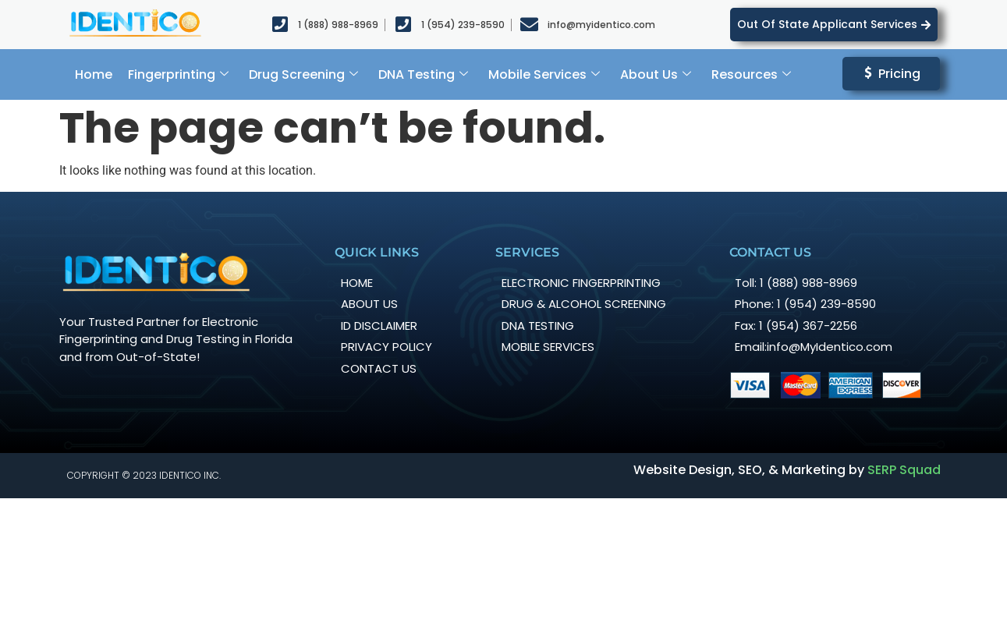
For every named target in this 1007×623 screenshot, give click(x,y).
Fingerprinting (178, 74)
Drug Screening (303, 74)
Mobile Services (544, 74)
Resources (751, 74)
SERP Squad (904, 470)
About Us (655, 74)
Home (93, 74)
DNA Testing (423, 74)
